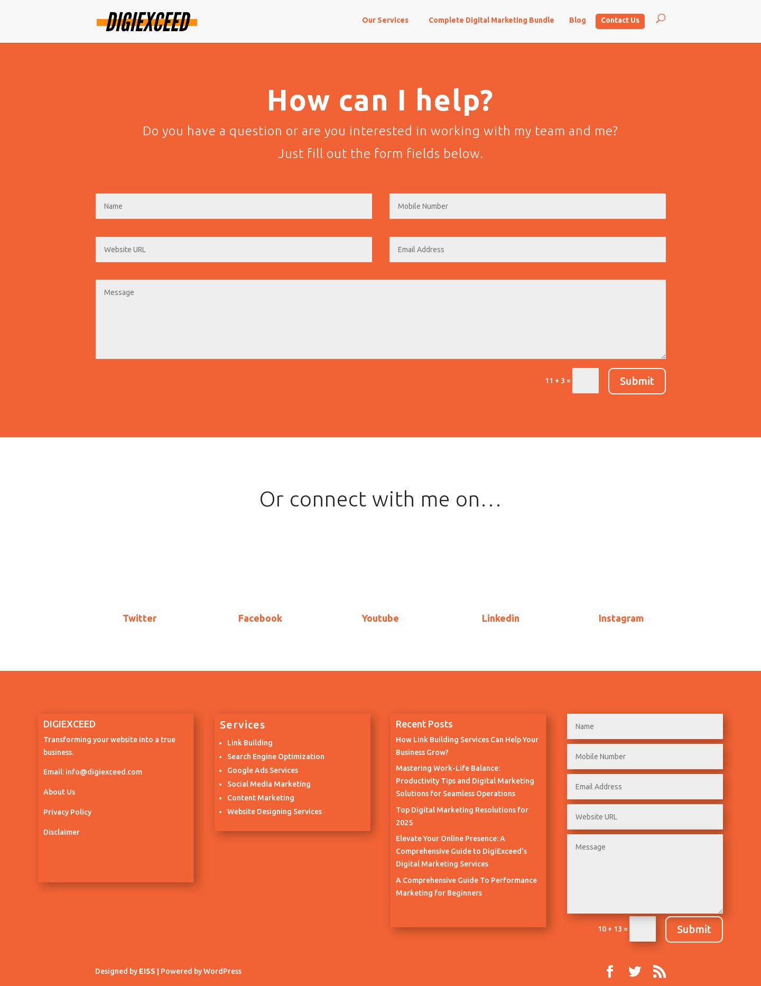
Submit (637, 381)
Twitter (139, 618)
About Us (59, 792)
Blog (577, 20)
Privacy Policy (67, 812)
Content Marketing (260, 798)
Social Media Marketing (269, 784)
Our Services (385, 20)
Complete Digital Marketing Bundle (491, 20)
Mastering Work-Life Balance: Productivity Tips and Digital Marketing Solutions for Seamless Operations (465, 781)
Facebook (260, 618)
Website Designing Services (274, 811)
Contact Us (620, 20)
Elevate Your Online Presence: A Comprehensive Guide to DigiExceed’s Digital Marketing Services (461, 851)
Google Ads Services (262, 770)
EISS (147, 971)
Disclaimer (61, 832)
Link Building (250, 743)
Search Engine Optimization (275, 756)
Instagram (621, 618)
